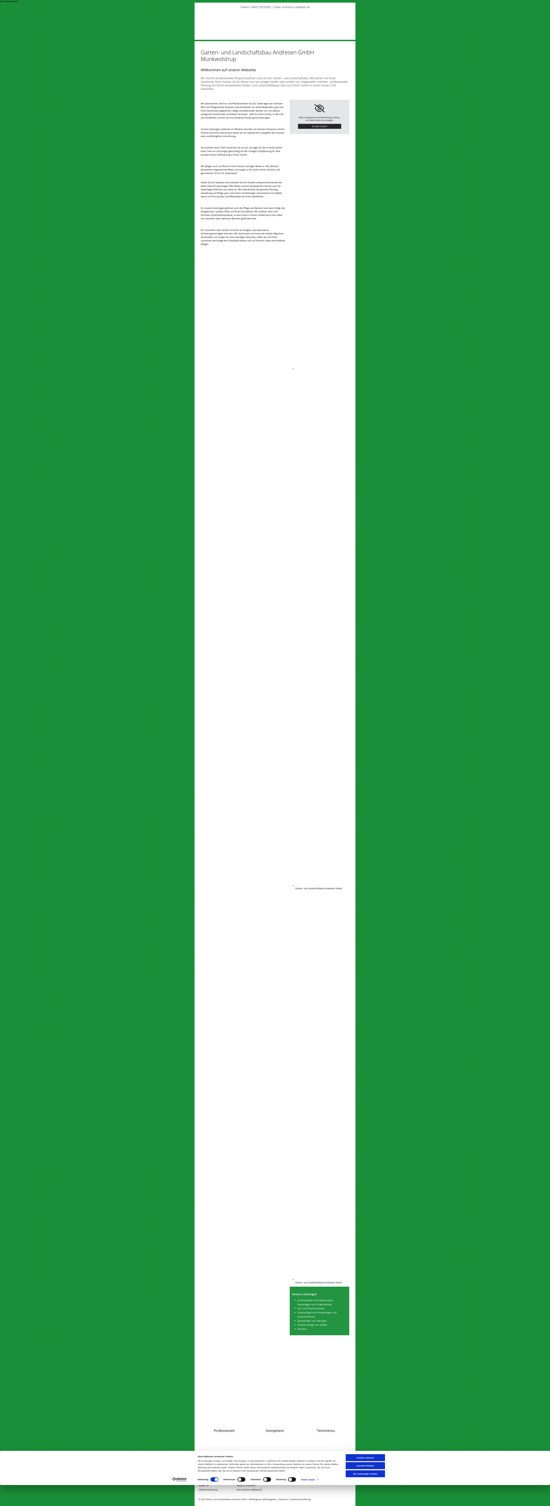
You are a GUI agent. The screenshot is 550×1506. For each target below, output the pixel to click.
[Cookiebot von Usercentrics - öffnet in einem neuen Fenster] (179, 1501)
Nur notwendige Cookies (365, 1494)
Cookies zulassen (365, 1478)
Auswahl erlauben (365, 1486)
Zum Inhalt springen (9, 1)
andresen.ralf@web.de (296, 7)
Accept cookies (319, 126)
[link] (319, 108)
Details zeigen (308, 1500)
